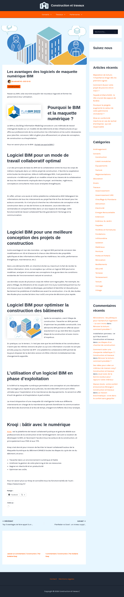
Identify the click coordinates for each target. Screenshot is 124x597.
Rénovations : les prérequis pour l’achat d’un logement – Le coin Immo (105, 321)
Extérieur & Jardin (103, 221)
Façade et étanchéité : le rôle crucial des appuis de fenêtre (104, 98)
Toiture (98, 281)
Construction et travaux (67, 5)
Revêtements (101, 264)
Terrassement (101, 277)
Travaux (60, 14)
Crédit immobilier (103, 161)
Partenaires (75, 14)
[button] (51, 14)
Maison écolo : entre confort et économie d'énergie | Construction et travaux (105, 387)
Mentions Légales (66, 579)
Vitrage (98, 290)
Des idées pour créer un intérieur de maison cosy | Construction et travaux (104, 368)
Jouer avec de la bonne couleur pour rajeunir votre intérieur (103, 377)
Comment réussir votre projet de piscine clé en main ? (103, 88)
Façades (99, 225)
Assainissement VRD (104, 195)
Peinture (99, 251)
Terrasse (99, 273)
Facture (98, 170)
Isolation (99, 242)
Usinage (99, 286)
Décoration (98, 178)
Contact (53, 579)
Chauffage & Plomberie (105, 199)
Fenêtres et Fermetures (105, 230)
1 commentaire (50, 554)
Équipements (101, 166)
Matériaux (100, 247)
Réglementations (103, 174)
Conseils (47, 14)
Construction (14, 86)
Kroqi (9, 431)
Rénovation (100, 260)
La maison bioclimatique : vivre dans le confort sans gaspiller (104, 395)
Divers (96, 183)
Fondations (100, 234)
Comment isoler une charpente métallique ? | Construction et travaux (104, 352)
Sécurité (99, 268)
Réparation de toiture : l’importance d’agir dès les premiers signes (105, 78)
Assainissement (102, 191)
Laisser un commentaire (16, 554)
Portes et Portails (102, 255)
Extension (99, 217)
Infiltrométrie (101, 238)
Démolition (100, 204)
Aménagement (99, 149)
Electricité (99, 208)
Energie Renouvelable (105, 212)
